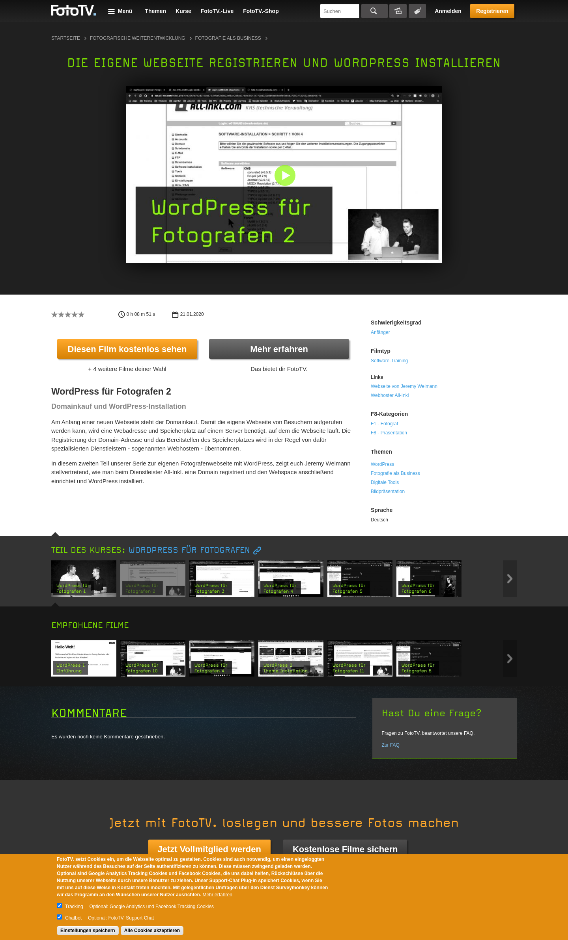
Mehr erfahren (279, 349)
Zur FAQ (391, 745)
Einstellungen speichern (87, 930)
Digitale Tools (385, 482)
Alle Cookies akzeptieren (152, 930)
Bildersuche (398, 11)
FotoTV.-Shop (260, 11)
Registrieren (492, 11)
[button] (285, 176)
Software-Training (389, 360)
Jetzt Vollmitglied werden (209, 849)
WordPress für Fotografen (189, 550)
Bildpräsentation (388, 491)
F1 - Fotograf (384, 423)
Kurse (183, 11)
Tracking (74, 906)
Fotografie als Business (228, 38)
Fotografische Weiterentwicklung (137, 38)
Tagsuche (417, 11)
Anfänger (380, 332)
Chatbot (73, 918)
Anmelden (448, 11)
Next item (510, 578)
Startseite (65, 38)
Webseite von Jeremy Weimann (404, 386)
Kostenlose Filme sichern (345, 849)
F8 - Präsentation (389, 433)
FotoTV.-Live (217, 11)
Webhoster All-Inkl (390, 395)
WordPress (382, 464)
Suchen (374, 11)
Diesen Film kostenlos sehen (127, 349)
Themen (155, 11)
